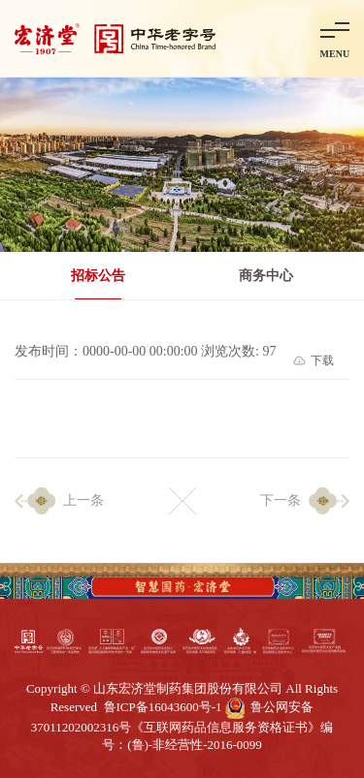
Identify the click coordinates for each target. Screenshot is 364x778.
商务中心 (266, 275)
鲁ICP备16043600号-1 (163, 707)
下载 (322, 360)
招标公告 (98, 275)
